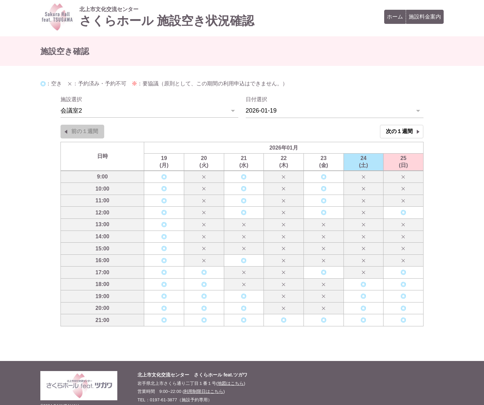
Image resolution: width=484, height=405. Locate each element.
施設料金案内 (425, 16)
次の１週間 (399, 131)
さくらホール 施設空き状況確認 (166, 17)
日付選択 (256, 99)
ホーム (395, 16)
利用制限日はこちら (203, 391)
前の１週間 (84, 131)
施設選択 (71, 99)
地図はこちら (230, 383)
